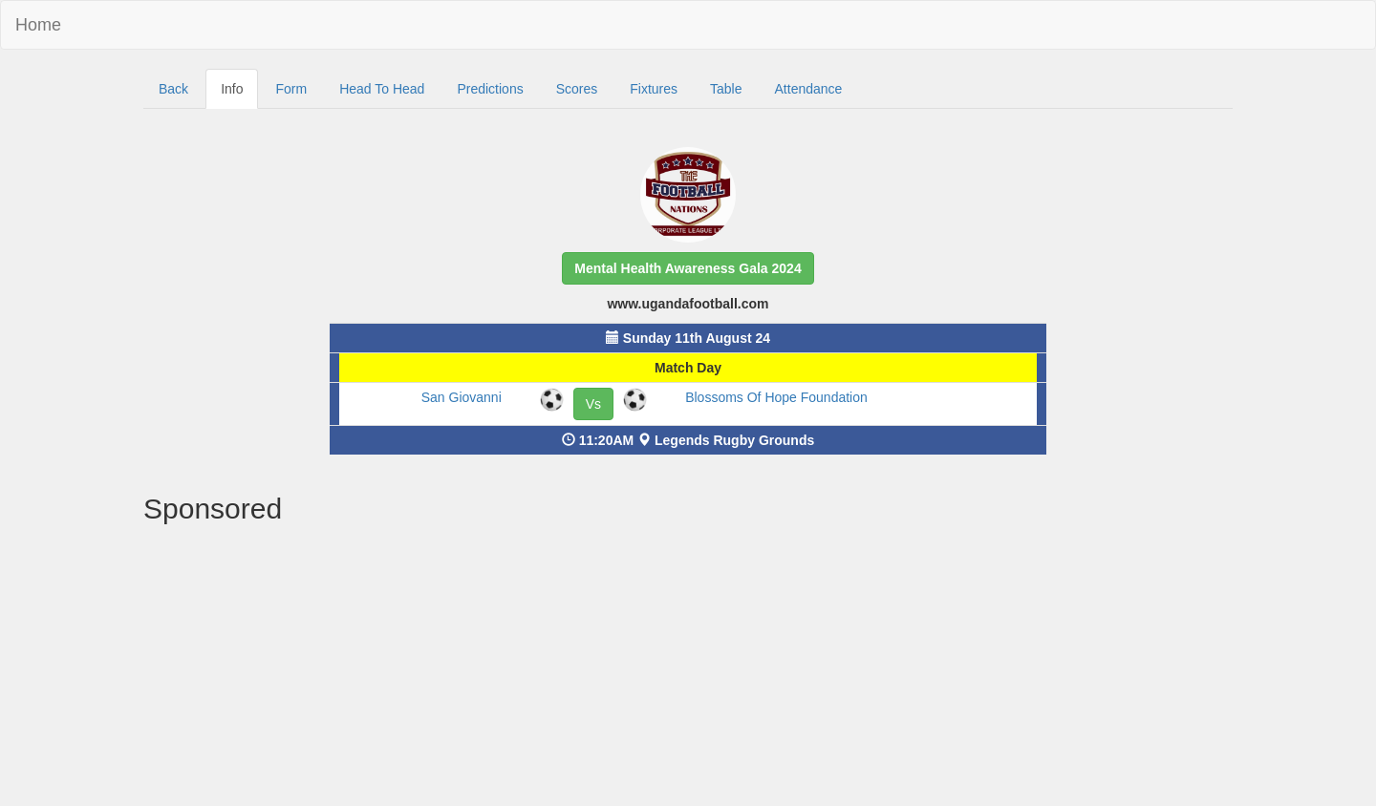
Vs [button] (593, 404)
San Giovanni (461, 397)
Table (726, 88)
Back (173, 88)
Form (291, 88)
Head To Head (381, 88)
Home (38, 24)
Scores (577, 88)
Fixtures (653, 88)
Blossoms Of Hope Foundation (776, 397)
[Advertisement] (688, 667)
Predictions (490, 88)
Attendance (809, 88)
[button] (687, 268)
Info (232, 88)
